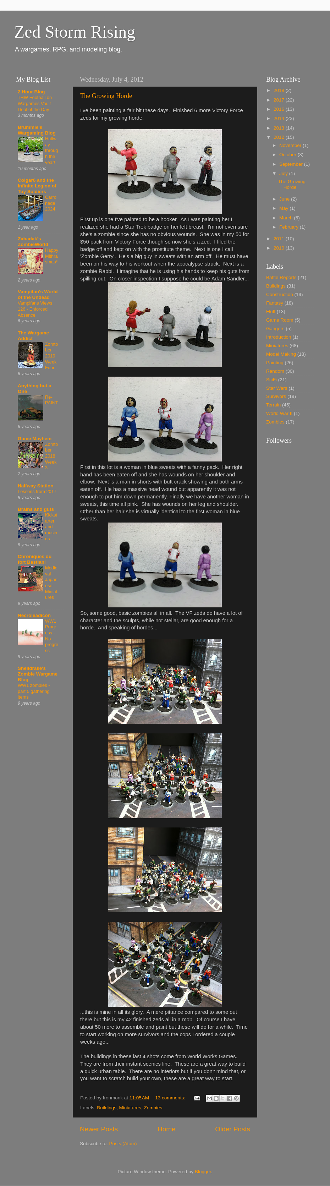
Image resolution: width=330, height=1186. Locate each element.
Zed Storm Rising (74, 31)
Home (166, 1129)
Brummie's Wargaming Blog (37, 130)
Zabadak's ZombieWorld (33, 241)
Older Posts (232, 1129)
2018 (280, 90)
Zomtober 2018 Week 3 (51, 456)
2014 (280, 118)
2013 (280, 128)
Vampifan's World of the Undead (37, 294)
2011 (280, 238)
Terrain (273, 405)
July (284, 173)
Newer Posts (99, 1129)
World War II (279, 413)
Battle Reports (281, 277)
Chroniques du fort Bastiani (34, 559)
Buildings (106, 1107)
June (285, 199)
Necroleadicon (34, 615)
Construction (279, 294)
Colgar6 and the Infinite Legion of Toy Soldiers (37, 185)
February (289, 227)
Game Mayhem (34, 438)
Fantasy (274, 303)
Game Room (279, 320)
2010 (280, 248)
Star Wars (276, 388)
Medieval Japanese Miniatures (51, 582)
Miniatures (130, 1107)
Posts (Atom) (123, 1143)
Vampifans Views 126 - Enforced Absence (35, 308)
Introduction (278, 337)
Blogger (203, 1171)
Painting (275, 362)
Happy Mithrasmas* (51, 255)
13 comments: (171, 1097)
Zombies (153, 1107)
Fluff (270, 311)
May (284, 208)
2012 (280, 137)
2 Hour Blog (31, 91)
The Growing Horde (106, 95)
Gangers (275, 328)
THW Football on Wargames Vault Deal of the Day (35, 103)
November (291, 145)
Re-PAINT (51, 400)
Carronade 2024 (50, 203)
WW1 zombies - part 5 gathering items (34, 691)
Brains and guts (36, 509)
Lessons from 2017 (37, 491)
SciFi (271, 379)
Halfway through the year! (51, 150)
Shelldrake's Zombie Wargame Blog (37, 674)
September (291, 164)
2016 (280, 109)
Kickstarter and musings (51, 526)
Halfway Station (36, 485)
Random (275, 371)
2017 (280, 100)
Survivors (276, 396)
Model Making (281, 354)
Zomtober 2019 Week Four (51, 356)
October (288, 154)
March (286, 217)
